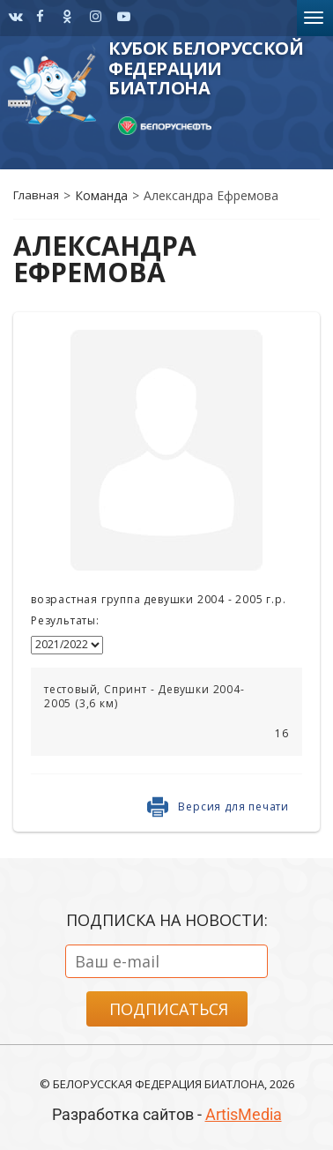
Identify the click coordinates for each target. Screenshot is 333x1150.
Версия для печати (233, 806)
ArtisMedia (243, 1114)
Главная (36, 195)
